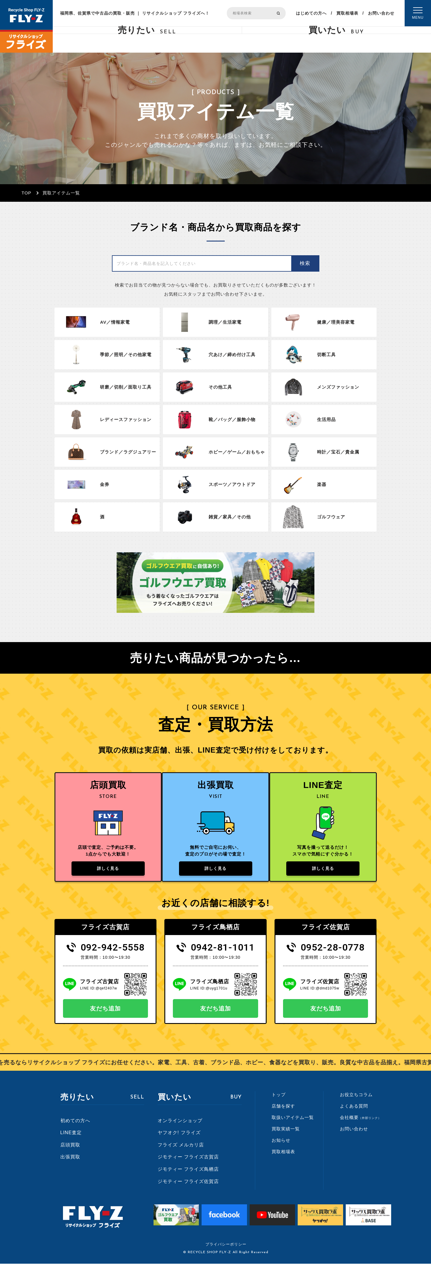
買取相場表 (347, 13)
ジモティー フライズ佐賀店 (188, 1188)
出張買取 (70, 1164)
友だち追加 (105, 1016)
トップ (279, 1101)
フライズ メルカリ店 (181, 1152)
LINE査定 (71, 1139)
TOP (27, 192)
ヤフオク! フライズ (179, 1139)
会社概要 (360, 1124)
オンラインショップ (180, 1127)
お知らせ (281, 1147)
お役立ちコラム (356, 1101)
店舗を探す (283, 1113)
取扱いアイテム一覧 (293, 1124)
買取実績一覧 (286, 1136)
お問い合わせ (381, 13)
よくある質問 (354, 1113)
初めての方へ (75, 1127)
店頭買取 (70, 1152)
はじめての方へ (311, 13)
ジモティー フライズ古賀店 (188, 1164)
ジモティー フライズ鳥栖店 (188, 1176)
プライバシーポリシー (225, 1251)
